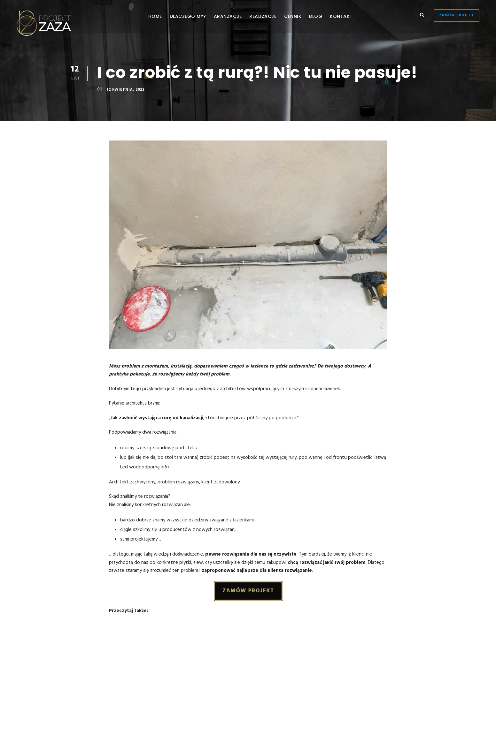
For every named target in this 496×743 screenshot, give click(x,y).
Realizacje (262, 16)
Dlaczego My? (188, 16)
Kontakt (341, 16)
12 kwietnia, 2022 (125, 89)
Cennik (292, 16)
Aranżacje (228, 16)
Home (155, 16)
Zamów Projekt (456, 15)
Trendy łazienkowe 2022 (174, 631)
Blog (315, 16)
